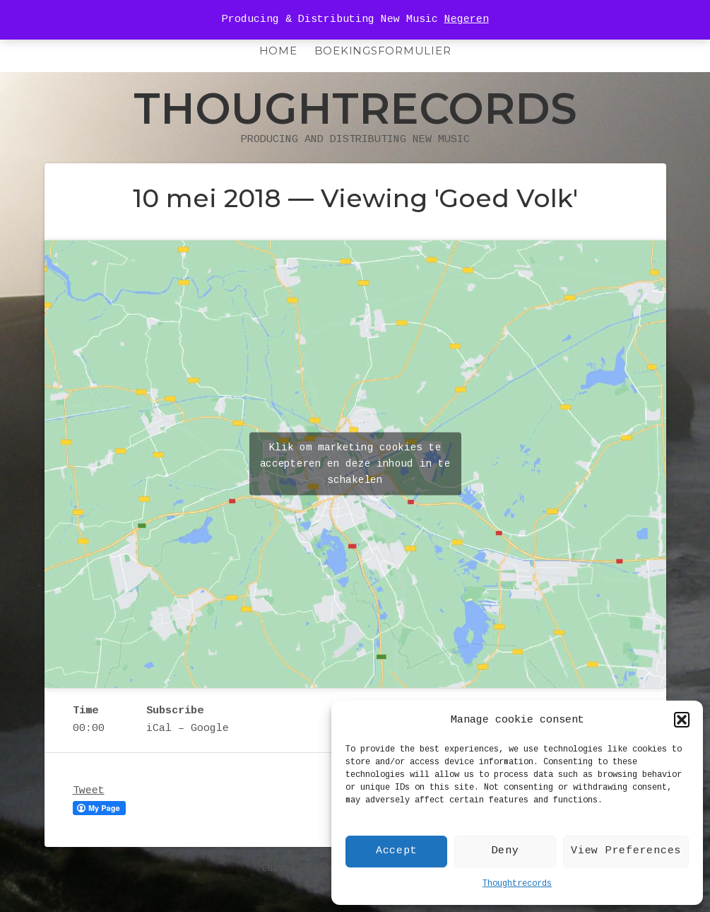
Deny (505, 851)
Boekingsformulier (382, 50)
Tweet (89, 791)
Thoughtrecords (517, 884)
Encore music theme (313, 868)
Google (210, 729)
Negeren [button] (466, 19)
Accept (397, 851)
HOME (278, 50)
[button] (682, 720)
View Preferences (626, 851)
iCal (159, 729)
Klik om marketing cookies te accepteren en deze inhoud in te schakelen (355, 464)
